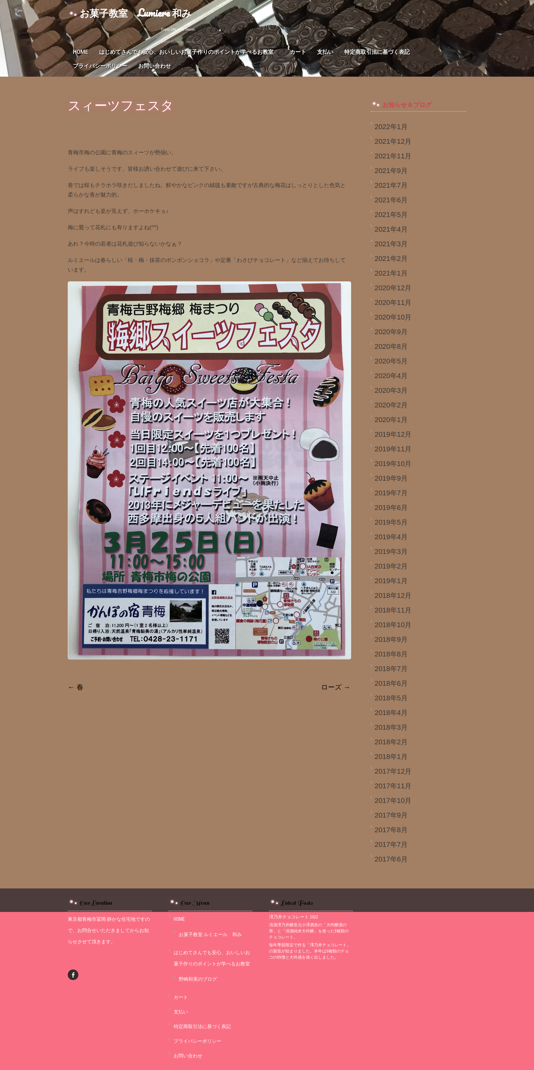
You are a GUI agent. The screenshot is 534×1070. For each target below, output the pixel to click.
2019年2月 (391, 566)
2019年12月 (393, 434)
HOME (80, 52)
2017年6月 (391, 859)
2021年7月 (391, 185)
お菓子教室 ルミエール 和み (210, 934)
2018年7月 (391, 668)
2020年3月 (391, 390)
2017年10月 (393, 800)
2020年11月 (393, 302)
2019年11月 (393, 449)
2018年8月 (391, 654)
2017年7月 (391, 844)
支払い (325, 52)
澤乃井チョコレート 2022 (293, 916)
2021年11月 (393, 156)
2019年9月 (391, 478)
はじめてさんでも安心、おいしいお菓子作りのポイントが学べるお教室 (189, 52)
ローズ (335, 687)
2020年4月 (391, 375)
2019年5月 (391, 522)
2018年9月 (391, 639)
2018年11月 (393, 610)
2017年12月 (393, 771)
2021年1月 (391, 273)
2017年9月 (391, 815)
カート (298, 52)
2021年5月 (391, 214)
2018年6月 (391, 683)
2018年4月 (391, 712)
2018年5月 (391, 698)
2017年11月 (393, 786)
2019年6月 (391, 507)
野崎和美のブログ (198, 979)
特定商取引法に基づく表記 (377, 52)
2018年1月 (391, 756)
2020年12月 (393, 288)
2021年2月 (391, 258)
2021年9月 (391, 170)
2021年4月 (391, 229)
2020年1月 (391, 419)
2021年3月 (391, 244)
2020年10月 (393, 317)
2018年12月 (393, 595)
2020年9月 (391, 332)
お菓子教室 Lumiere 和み (135, 12)
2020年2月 (391, 405)
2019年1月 (391, 581)
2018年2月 (391, 742)
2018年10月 (393, 625)
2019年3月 (391, 551)
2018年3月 (391, 727)
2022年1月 (391, 126)
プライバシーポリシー (100, 66)
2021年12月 (393, 141)
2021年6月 (391, 200)
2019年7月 (391, 493)
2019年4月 (391, 537)
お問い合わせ (154, 66)
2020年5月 (391, 361)
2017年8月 (391, 830)
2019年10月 (393, 463)
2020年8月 (391, 346)
